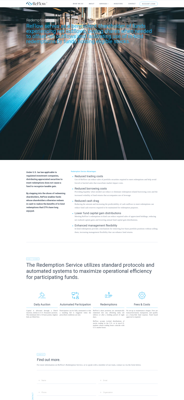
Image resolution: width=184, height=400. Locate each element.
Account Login (148, 4)
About (91, 4)
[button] (104, 3)
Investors (118, 4)
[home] (36, 3)
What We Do (78, 4)
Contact (132, 4)
